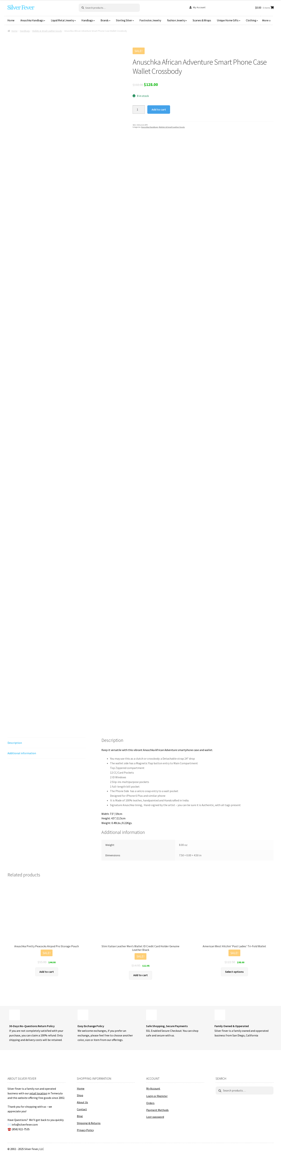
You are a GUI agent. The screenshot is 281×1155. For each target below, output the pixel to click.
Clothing (251, 20)
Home (11, 20)
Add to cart (159, 109)
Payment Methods (157, 1110)
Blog (80, 1116)
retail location (38, 1093)
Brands (105, 20)
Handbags (87, 20)
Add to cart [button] (46, 971)
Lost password (155, 1117)
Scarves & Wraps (202, 20)
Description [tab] (15, 743)
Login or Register (157, 1096)
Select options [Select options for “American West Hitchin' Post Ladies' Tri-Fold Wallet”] (234, 971)
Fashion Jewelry (176, 20)
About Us (82, 1102)
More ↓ (266, 20)
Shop (80, 1095)
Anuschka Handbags (32, 20)
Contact (82, 1109)
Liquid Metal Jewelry (62, 20)
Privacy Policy (85, 1130)
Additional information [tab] (22, 753)
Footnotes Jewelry (150, 20)
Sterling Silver (124, 20)
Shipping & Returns (89, 1123)
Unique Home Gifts (228, 20)
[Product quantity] (139, 109)
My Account (199, 7)
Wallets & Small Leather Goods (47, 30)
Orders (150, 1103)
